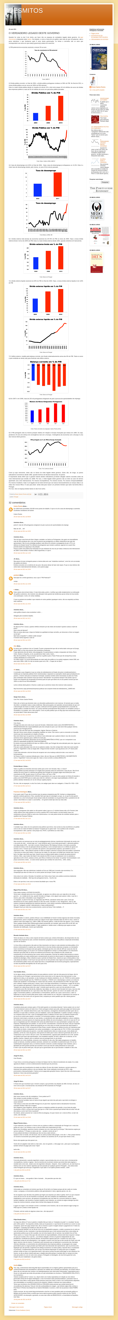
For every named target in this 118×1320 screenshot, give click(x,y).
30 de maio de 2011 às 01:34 (22, 1075)
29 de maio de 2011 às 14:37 (22, 999)
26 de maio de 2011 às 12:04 (22, 569)
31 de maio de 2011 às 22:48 (22, 1117)
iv (14, 589)
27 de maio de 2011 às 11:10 (22, 818)
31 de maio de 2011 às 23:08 (22, 1152)
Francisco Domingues (20, 792)
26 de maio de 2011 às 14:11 (22, 618)
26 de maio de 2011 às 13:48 (22, 584)
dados (29, 39)
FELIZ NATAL (104, 116)
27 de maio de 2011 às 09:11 (22, 802)
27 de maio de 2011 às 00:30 (22, 760)
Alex (15, 646)
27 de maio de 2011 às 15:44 (22, 884)
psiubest (16, 575)
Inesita (16, 1265)
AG (15, 669)
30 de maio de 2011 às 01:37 (22, 1088)
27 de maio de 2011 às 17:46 (22, 909)
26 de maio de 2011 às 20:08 (22, 715)
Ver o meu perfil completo (97, 90)
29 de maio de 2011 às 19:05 (22, 1050)
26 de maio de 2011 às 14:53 (22, 640)
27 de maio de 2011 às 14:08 (22, 833)
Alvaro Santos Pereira (98, 87)
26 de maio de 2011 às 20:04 (22, 691)
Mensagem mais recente (16, 1307)
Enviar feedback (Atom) (23, 1310)
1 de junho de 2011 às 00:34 (22, 1170)
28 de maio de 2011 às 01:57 (22, 966)
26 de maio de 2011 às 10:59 (22, 531)
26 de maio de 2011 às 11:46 (22, 553)
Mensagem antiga (77, 1307)
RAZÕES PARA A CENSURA (103, 160)
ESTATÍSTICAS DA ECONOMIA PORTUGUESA (99, 36)
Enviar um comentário (17, 1303)
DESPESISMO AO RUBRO (104, 99)
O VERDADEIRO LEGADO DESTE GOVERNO (104, 143)
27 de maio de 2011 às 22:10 (22, 929)
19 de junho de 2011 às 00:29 (22, 1299)
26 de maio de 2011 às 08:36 (22, 516)
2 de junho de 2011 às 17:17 (22, 1214)
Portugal (16, 496)
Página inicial (48, 1307)
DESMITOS (26, 10)
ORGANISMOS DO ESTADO (99, 39)
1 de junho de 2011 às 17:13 (22, 1181)
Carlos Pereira (18, 506)
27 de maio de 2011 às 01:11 (22, 786)
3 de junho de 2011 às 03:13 (22, 1259)
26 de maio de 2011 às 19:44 (22, 664)
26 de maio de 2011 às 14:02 (22, 604)
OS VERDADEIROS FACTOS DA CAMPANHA (100, 127)
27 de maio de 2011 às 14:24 (22, 862)
